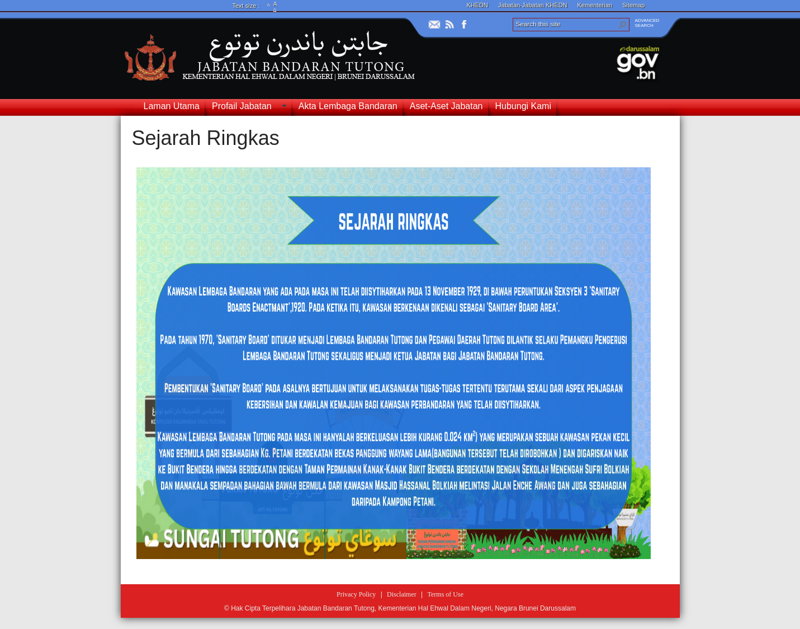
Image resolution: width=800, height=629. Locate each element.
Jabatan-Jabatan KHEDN (532, 5)
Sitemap (633, 5)
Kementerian (594, 5)
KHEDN (478, 5)
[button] (623, 24)
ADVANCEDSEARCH (647, 23)
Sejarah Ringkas (206, 137)
